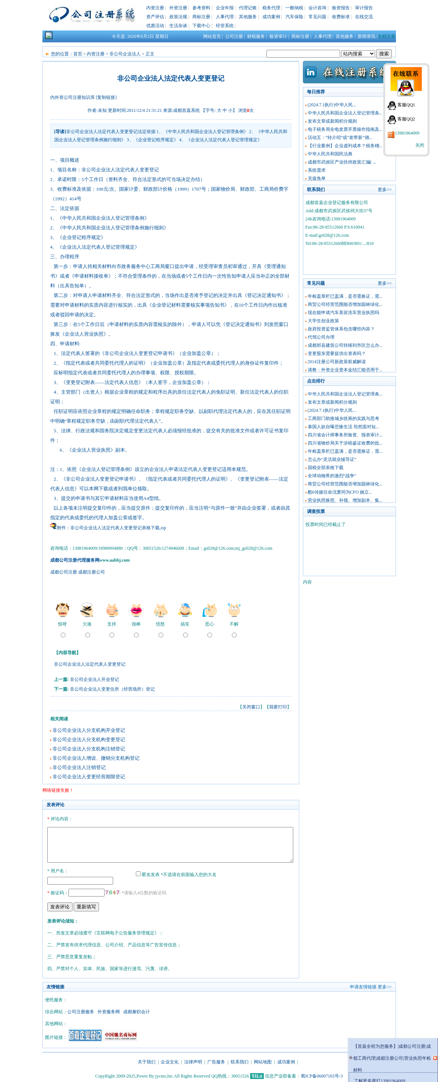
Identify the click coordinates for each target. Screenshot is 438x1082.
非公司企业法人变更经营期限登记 (88, 776)
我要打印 (278, 707)
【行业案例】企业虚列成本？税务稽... (345, 145)
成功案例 (271, 16)
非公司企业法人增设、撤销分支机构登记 (96, 758)
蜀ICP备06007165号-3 (322, 1075)
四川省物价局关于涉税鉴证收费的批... (345, 443)
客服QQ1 (406, 104)
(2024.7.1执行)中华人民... (332, 104)
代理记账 (248, 7)
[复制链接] (106, 97)
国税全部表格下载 (325, 467)
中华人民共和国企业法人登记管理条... (345, 113)
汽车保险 (294, 16)
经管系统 (225, 25)
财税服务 (256, 36)
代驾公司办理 (321, 337)
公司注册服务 (80, 1010)
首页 (77, 53)
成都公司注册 (63, 572)
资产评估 (155, 16)
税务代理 (271, 7)
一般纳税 (294, 7)
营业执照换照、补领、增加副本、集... (345, 500)
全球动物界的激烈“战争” (332, 475)
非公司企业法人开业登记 (94, 679)
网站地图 (263, 1060)
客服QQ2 (406, 119)
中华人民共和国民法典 (330, 153)
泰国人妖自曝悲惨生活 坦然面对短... (343, 426)
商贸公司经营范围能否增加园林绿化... (345, 304)
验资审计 (278, 36)
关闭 (419, 145)
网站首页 (212, 36)
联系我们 (240, 1060)
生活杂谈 (178, 25)
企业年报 (225, 7)
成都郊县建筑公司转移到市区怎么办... (345, 345)
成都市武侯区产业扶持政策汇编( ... (342, 162)
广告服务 (216, 1060)
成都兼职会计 (136, 1010)
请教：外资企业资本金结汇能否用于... (345, 369)
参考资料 (201, 7)
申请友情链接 (363, 985)
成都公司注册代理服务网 (74, 560)
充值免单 (317, 178)
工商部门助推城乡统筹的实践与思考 (343, 418)
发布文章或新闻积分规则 (332, 121)
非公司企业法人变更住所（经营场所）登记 (112, 689)
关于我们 (147, 1060)
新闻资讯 (366, 36)
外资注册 (178, 7)
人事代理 (225, 16)
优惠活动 (155, 25)
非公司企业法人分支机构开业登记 (88, 730)
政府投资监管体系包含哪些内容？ (341, 329)
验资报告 (341, 7)
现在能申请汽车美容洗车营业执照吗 (343, 312)
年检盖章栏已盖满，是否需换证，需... (345, 296)
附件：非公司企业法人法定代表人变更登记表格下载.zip (111, 527)
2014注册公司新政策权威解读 (337, 361)
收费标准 (341, 16)
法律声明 (193, 1060)
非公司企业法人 (125, 53)
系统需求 (317, 170)
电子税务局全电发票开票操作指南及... (345, 129)
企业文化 (170, 1060)
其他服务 (248, 16)
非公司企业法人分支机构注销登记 (88, 749)
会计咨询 (317, 7)
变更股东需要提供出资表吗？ (337, 353)
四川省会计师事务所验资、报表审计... (345, 434)
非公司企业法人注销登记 (79, 767)
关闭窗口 (251, 707)
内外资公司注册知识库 (72, 97)
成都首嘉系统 (186, 110)
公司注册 (234, 36)
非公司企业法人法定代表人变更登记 (89, 664)
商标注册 (201, 16)
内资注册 (155, 7)
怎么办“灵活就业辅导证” (332, 459)
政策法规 (178, 16)
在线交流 (364, 16)
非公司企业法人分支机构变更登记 (88, 739)
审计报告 (364, 7)
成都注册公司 (91, 572)
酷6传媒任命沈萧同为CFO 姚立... (340, 492)
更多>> (385, 189)
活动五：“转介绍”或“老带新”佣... (340, 137)
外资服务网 (108, 1010)
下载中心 (201, 25)
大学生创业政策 (323, 320)
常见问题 (317, 16)
